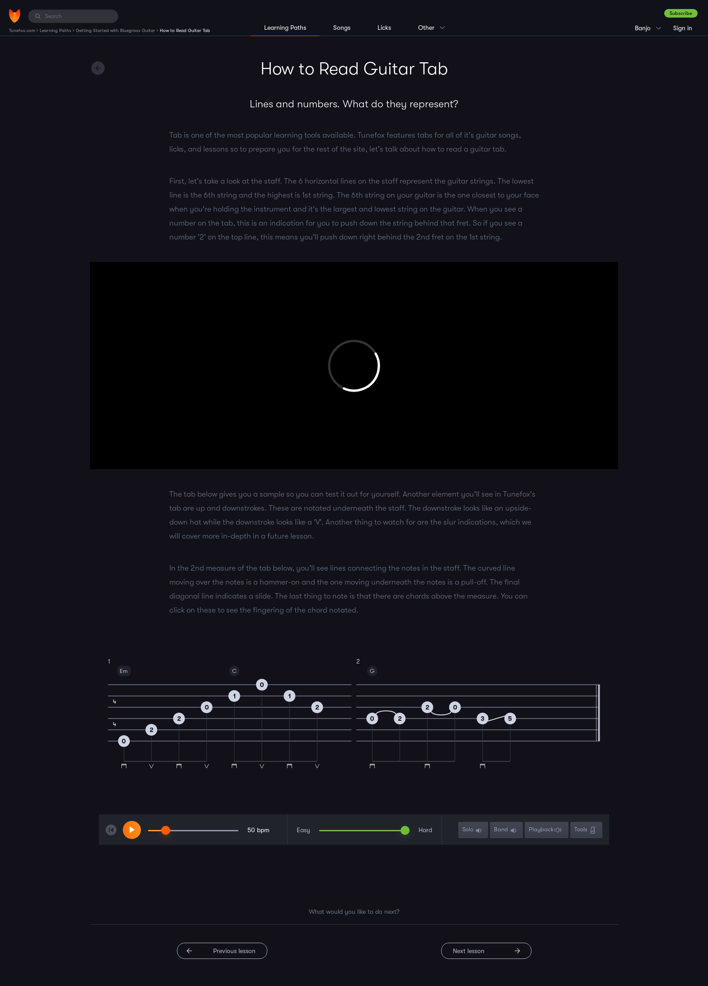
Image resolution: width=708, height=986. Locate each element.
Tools (585, 830)
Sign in (682, 28)
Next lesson (468, 950)
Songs (341, 27)
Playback (546, 830)
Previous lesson (234, 950)
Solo (472, 830)
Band (506, 830)
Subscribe (681, 13)
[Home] (14, 16)
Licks (384, 27)
